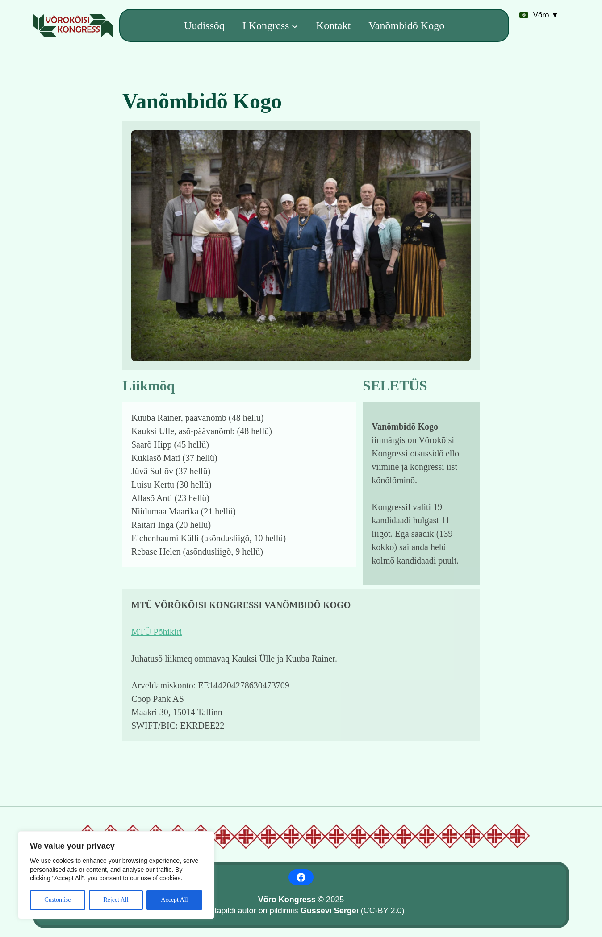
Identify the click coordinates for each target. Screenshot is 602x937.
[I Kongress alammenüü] (295, 25)
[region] (116, 875)
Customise (57, 899)
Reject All (115, 899)
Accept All (174, 899)
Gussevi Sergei (330, 910)
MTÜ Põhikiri (156, 632)
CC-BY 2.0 (383, 910)
